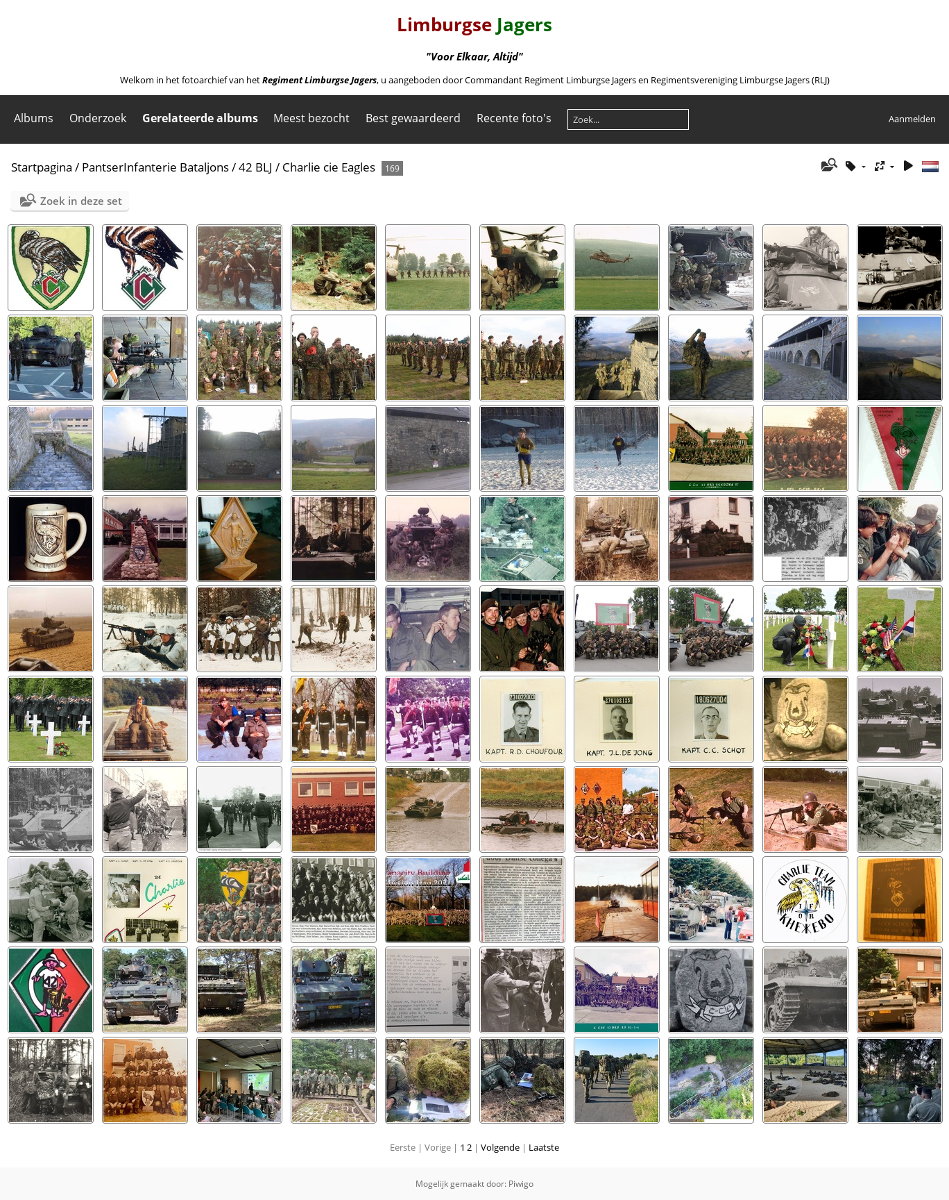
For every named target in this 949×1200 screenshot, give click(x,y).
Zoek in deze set (81, 201)
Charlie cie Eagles (328, 167)
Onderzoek (97, 118)
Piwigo (520, 1184)
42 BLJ (256, 167)
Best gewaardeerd (413, 118)
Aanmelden (912, 118)
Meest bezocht (311, 118)
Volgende (500, 1147)
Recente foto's (514, 118)
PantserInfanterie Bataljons (155, 167)
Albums (33, 118)
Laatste (544, 1147)
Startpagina (41, 167)
